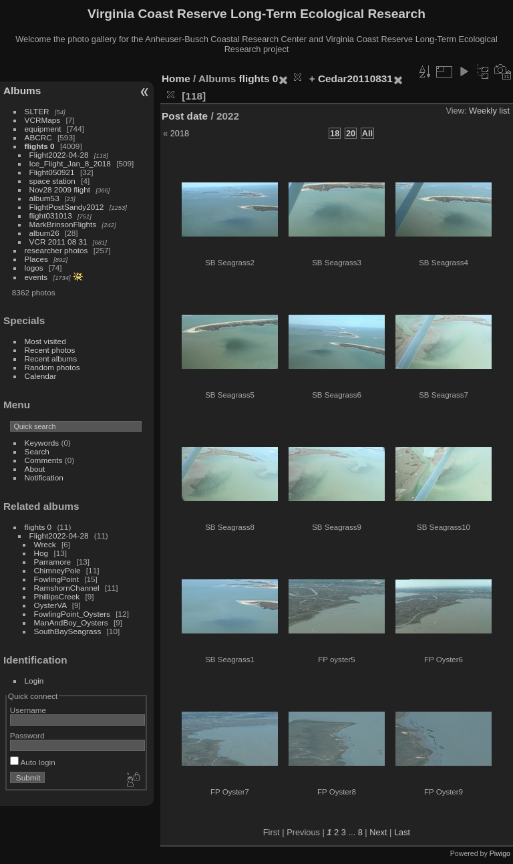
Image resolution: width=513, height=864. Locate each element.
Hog (41, 553)
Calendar (41, 376)
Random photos (52, 367)
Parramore (52, 561)
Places (36, 259)
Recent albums (51, 358)
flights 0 (40, 146)
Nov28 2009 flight (60, 189)
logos (34, 267)
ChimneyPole (57, 570)
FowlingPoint (56, 579)
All (367, 133)
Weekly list (489, 111)
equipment (43, 128)
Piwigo (500, 853)
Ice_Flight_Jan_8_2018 (70, 163)
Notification (44, 477)
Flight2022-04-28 (59, 154)
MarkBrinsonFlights (63, 224)
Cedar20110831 (355, 78)
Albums (22, 90)
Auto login (32, 762)
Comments (44, 460)
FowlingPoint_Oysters (72, 613)
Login (34, 680)
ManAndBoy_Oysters (71, 622)
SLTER (37, 111)
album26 (44, 233)
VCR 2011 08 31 (58, 241)
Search (37, 451)
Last (402, 832)
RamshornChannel (67, 587)
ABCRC (38, 137)
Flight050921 (52, 172)
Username (28, 710)
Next (378, 832)
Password (27, 735)
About (35, 468)
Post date (185, 116)
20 (350, 133)
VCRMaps (43, 120)
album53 (44, 198)
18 (334, 133)
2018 (179, 133)
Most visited (45, 341)
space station (52, 180)
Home (176, 78)
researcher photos (56, 250)
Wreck (45, 544)
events (36, 277)
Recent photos (50, 349)
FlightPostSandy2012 (66, 206)
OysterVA (50, 605)
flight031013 (50, 215)
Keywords (42, 442)
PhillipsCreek (57, 596)
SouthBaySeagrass (68, 631)
